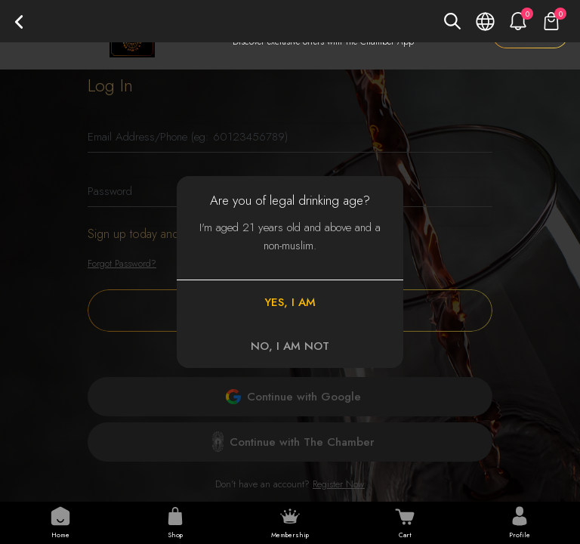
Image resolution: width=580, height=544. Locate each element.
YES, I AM (290, 302)
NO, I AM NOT (290, 346)
